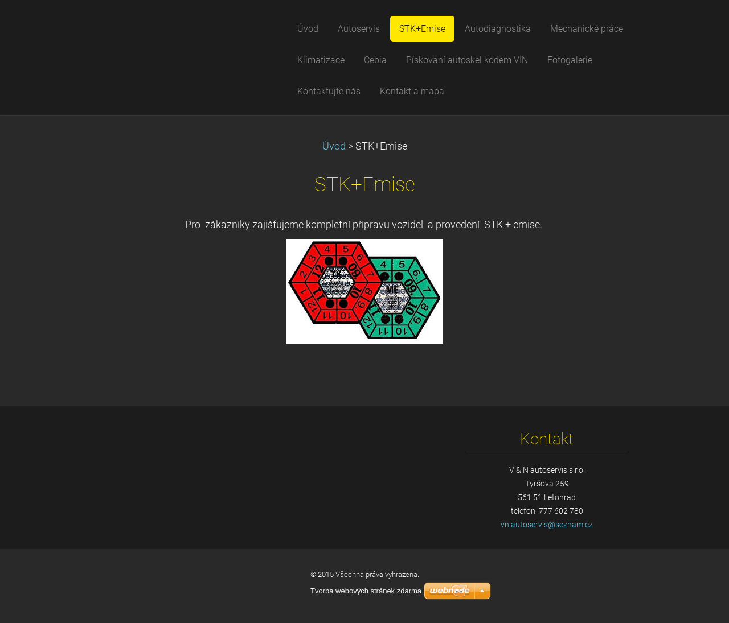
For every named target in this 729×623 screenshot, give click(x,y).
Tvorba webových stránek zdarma (365, 591)
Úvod (334, 146)
